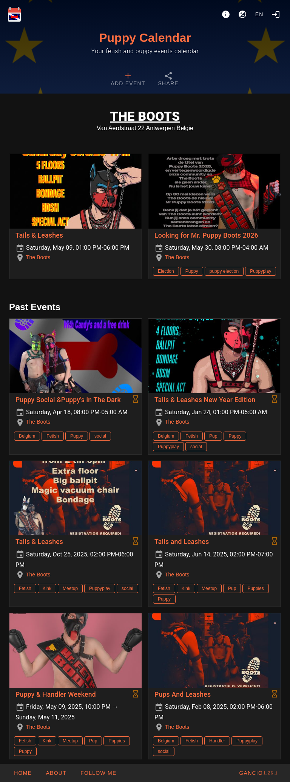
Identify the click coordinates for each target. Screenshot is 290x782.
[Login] (275, 14)
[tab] (128, 80)
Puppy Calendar (145, 38)
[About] (226, 14)
